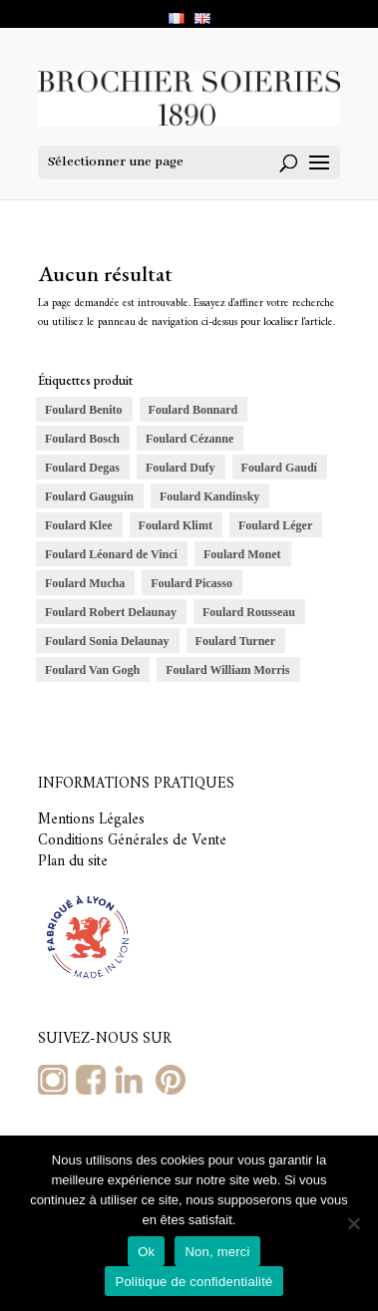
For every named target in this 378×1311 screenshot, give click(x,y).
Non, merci (217, 1251)
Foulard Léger (275, 525)
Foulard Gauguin (89, 496)
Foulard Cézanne (189, 439)
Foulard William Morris (227, 670)
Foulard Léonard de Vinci (111, 554)
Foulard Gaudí (279, 468)
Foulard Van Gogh (92, 670)
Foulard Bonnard (193, 410)
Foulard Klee (79, 525)
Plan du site (73, 861)
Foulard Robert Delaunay (111, 612)
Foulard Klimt (175, 525)
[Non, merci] (353, 1223)
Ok (146, 1251)
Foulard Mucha (85, 583)
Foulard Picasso (191, 583)
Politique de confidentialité (193, 1281)
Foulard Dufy (180, 468)
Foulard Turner (235, 641)
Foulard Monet (242, 554)
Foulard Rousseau (248, 612)
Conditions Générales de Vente (132, 840)
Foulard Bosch (82, 439)
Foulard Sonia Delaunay (107, 641)
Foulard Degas (82, 468)
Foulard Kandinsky (209, 496)
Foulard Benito (84, 410)
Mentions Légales (91, 820)
